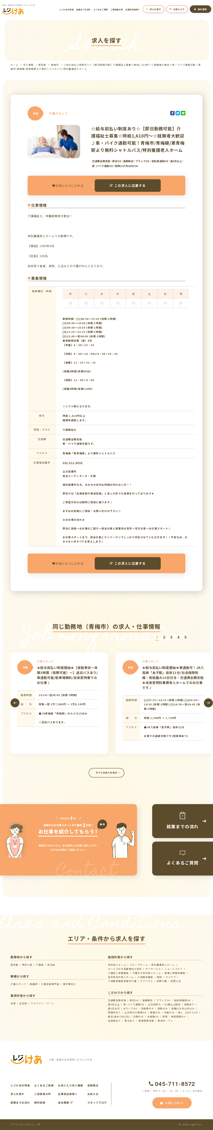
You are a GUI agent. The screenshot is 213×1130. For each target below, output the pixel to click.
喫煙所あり (114, 1012)
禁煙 (165, 1016)
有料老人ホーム (117, 964)
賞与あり (130, 1020)
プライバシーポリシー (25, 1124)
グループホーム (139, 964)
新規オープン (165, 1020)
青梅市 (55, 64)
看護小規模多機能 (174, 973)
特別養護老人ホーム (163, 964)
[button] (156, 637)
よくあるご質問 (100, 9)
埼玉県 (51, 964)
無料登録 (200, 9)
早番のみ (169, 1012)
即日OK (134, 1000)
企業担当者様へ (133, 9)
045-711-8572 (172, 1084)
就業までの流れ (83, 9)
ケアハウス (146, 981)
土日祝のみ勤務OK (135, 1012)
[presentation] (15, 702)
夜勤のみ (163, 1008)
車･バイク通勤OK (133, 1004)
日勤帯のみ (147, 1008)
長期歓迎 (147, 1000)
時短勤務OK (178, 1016)
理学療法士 (69, 984)
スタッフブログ (97, 1102)
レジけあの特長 (66, 9)
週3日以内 (114, 1008)
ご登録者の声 (117, 9)
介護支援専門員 (50, 984)
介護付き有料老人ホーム (146, 973)
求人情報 (28, 64)
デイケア (171, 977)
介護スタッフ (18, 984)
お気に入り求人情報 (70, 1085)
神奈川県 (27, 964)
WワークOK (130, 1008)
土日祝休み (154, 1004)
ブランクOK (163, 1000)
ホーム (14, 64)
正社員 (23, 1003)
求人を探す (153, 9)
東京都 (42, 64)
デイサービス (153, 969)
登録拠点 (92, 1085)
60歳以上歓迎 (172, 1004)
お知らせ (92, 1094)
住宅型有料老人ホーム (121, 977)
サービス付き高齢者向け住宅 (125, 969)
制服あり (189, 1004)
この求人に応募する (128, 185)
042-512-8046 (72, 462)
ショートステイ (173, 969)
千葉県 (40, 964)
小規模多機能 (145, 977)
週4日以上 (114, 1004)
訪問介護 (162, 981)
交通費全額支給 (117, 1000)
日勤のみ (138, 1016)
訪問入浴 (176, 981)
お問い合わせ (172, 1103)
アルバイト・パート (42, 1003)
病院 (159, 977)
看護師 (34, 984)
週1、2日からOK (188, 1012)
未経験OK (153, 1016)
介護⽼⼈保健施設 (118, 973)
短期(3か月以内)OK (182, 1008)
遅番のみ (155, 1012)
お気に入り (177, 9)
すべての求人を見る (106, 772)
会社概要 (65, 1102)
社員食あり (114, 1020)
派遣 (13, 1003)
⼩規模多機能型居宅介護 (122, 981)
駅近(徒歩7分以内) (119, 1016)
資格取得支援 (146, 1020)
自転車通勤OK (182, 1000)
